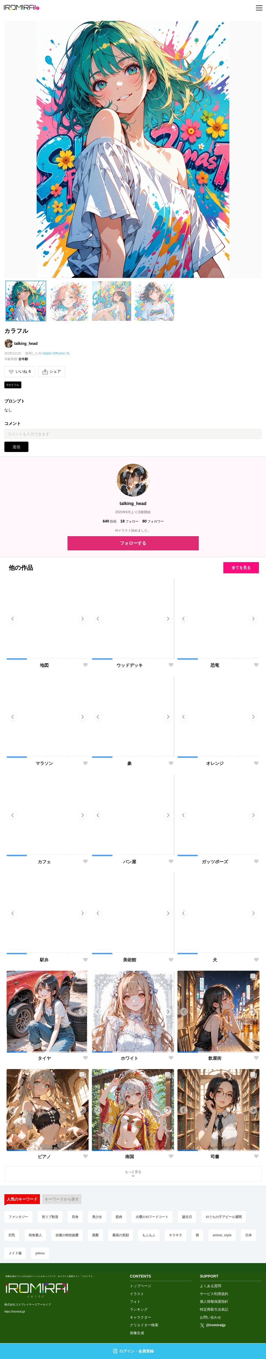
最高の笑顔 (120, 1235)
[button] (25, 301)
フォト (135, 1301)
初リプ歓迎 (50, 1217)
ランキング (139, 1309)
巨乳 (11, 1235)
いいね (19, 371)
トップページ (140, 1286)
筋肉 (119, 1217)
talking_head (26, 343)
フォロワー (153, 521)
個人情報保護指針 (214, 1301)
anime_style (222, 1235)
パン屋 (129, 861)
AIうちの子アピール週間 (224, 1217)
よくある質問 (210, 1286)
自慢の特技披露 (66, 1235)
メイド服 (15, 1253)
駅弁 (44, 960)
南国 (129, 1156)
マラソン (44, 763)
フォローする (133, 543)
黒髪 (95, 1235)
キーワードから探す (62, 1199)
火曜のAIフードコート (152, 1217)
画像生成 (137, 1333)
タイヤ (44, 1058)
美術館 (129, 960)
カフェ (44, 861)
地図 (44, 665)
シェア (51, 371)
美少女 (97, 1217)
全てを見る (241, 567)
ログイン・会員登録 (133, 1351)
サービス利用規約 (214, 1294)
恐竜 (215, 665)
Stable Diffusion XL (56, 353)
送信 (16, 447)
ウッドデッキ (129, 665)
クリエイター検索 (144, 1325)
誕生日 (187, 1217)
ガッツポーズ (215, 861)
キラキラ (175, 1235)
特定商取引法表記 (214, 1309)
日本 (248, 1235)
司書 (215, 1156)
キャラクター (140, 1317)
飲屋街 (214, 1058)
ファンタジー (18, 1217)
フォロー (129, 521)
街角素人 (35, 1235)
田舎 (75, 1217)
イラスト (137, 1294)
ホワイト (129, 1058)
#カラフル (13, 384)
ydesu (40, 1253)
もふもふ (148, 1235)
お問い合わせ (210, 1317)
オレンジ (215, 763)
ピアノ (44, 1156)
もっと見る (133, 1174)
